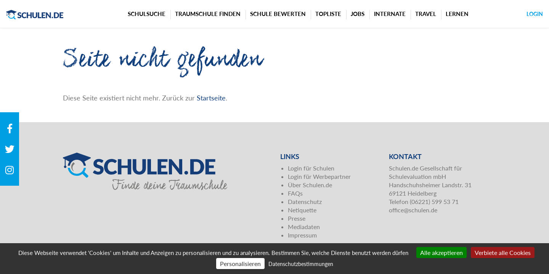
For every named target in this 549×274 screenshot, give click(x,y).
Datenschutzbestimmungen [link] (300, 264)
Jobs (357, 13)
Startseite (211, 98)
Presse (296, 218)
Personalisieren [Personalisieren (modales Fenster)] (240, 263)
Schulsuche (146, 13)
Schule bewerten (278, 13)
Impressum (302, 235)
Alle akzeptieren (441, 252)
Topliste (328, 13)
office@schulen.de (413, 209)
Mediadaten (304, 226)
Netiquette (302, 209)
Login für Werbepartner (319, 176)
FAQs (295, 193)
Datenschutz (305, 201)
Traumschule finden (208, 13)
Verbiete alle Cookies (503, 252)
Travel (425, 13)
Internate (390, 13)
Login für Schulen (311, 168)
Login (535, 14)
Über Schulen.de (310, 184)
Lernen (457, 13)
